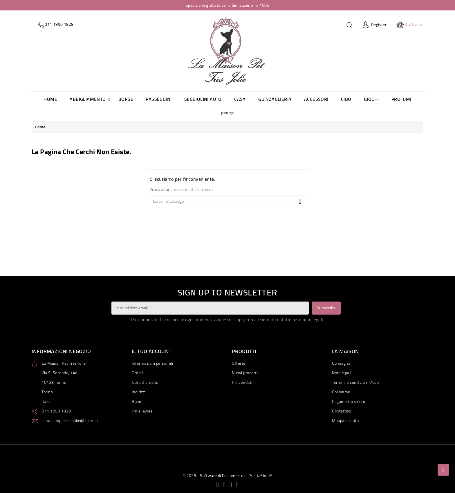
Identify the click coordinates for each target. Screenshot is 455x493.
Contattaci (341, 411)
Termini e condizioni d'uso (355, 382)
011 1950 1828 (56, 411)
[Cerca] (227, 201)
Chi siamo (341, 392)
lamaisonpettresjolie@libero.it (70, 420)
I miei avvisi (143, 411)
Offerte (238, 363)
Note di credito (145, 382)
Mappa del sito (345, 420)
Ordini (137, 373)
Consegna (341, 363)
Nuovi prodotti (245, 373)
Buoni (137, 401)
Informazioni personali (152, 363)
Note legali (341, 373)
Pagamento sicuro (348, 401)
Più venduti (242, 382)
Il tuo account (151, 351)
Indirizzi (139, 392)
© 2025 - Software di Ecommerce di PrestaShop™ (227, 476)
